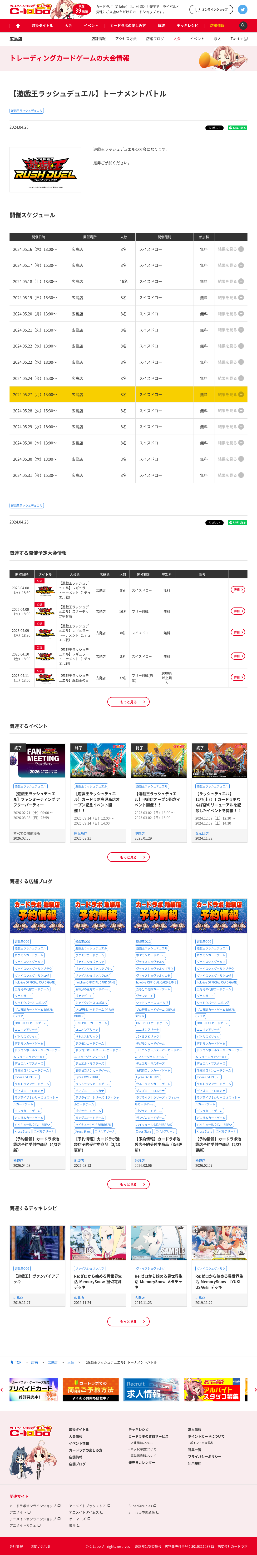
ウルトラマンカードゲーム (32, 1084)
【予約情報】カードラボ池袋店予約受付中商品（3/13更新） (97, 1144)
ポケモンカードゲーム (29, 955)
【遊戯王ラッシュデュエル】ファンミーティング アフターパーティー (36, 799)
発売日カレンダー (141, 1462)
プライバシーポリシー (204, 1456)
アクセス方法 (126, 38)
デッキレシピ (187, 25)
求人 (217, 38)
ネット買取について (143, 1449)
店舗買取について (142, 1443)
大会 (68, 25)
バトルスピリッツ (26, 1036)
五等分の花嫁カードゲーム (32, 989)
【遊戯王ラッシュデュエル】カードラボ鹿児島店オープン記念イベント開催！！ (97, 802)
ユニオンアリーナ (26, 1030)
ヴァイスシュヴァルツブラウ (33, 969)
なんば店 (202, 833)
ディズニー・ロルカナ (29, 1091)
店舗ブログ (155, 38)
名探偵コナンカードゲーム (32, 1070)
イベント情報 (79, 1443)
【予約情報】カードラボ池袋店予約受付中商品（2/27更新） (218, 1144)
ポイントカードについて (206, 1436)
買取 (161, 25)
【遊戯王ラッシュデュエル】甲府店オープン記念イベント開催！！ (157, 799)
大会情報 (75, 1436)
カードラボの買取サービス (148, 1436)
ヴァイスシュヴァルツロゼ (32, 975)
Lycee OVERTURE (26, 1077)
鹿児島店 (80, 833)
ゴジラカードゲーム (27, 1111)
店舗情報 (217, 25)
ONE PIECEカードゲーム (31, 1023)
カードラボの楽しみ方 (128, 25)
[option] (37, 1390)
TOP (18, 1362)
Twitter (237, 38)
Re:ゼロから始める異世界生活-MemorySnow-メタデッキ (159, 1281)
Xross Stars (22, 1131)
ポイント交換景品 (201, 1443)
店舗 (34, 1362)
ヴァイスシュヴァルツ (29, 962)
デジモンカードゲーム (29, 1043)
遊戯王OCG (22, 941)
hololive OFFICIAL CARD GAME (35, 982)
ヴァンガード (23, 996)
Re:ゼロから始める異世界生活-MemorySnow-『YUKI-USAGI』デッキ (219, 1281)
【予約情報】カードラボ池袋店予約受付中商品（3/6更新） (158, 1144)
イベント (91, 25)
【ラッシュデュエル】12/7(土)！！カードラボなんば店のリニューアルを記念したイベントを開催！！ (218, 802)
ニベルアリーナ (44, 1131)
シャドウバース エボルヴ (31, 1003)
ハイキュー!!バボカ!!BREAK (32, 1125)
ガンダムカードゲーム (29, 1118)
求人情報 (194, 1429)
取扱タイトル (42, 25)
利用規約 (194, 1463)
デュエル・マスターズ (29, 1063)
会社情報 (16, 1546)
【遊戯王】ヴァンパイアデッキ (36, 1278)
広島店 (16, 38)
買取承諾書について (143, 1456)
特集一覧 (194, 1449)
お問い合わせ (41, 1546)
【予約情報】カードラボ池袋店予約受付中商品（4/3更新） (37, 1144)
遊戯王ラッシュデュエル (26, 111)
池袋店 (18, 1160)
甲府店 (140, 833)
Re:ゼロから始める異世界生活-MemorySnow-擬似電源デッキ (98, 1281)
